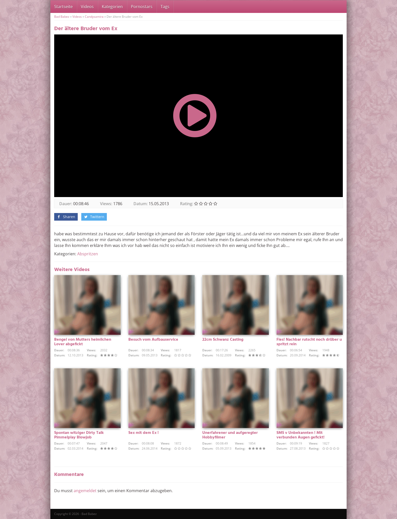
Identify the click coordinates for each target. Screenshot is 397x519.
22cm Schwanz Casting (222, 339)
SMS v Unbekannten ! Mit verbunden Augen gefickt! (300, 435)
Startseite (63, 6)
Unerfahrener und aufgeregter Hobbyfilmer (230, 435)
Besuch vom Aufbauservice (153, 339)
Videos (87, 6)
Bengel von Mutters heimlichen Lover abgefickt (82, 342)
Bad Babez (61, 16)
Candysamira (94, 16)
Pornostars (141, 6)
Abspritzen (87, 254)
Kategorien (112, 6)
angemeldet (85, 490)
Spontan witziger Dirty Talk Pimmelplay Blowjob (79, 435)
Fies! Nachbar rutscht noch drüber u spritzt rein (309, 342)
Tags (165, 6)
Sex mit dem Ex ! (143, 433)
